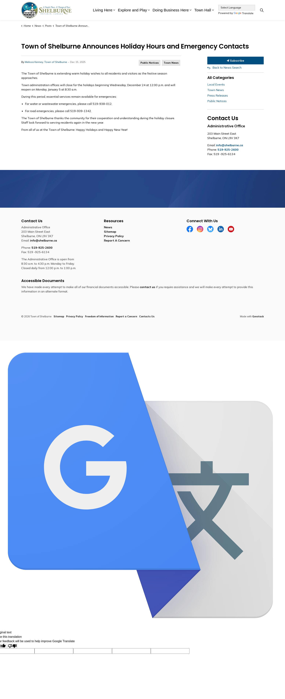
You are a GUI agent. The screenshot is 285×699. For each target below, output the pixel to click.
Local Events (216, 84)
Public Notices (149, 62)
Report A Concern (117, 240)
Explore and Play (132, 10)
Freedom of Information (99, 316)
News (108, 227)
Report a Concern (126, 316)
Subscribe (236, 60)
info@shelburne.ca (229, 145)
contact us (147, 287)
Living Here (102, 10)
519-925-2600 (228, 149)
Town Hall (202, 10)
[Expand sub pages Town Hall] (213, 10)
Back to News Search (226, 67)
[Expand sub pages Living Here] (114, 10)
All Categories (220, 77)
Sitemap (110, 231)
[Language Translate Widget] (236, 7)
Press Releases (217, 95)
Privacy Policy (114, 236)
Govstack (258, 316)
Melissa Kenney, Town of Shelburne (46, 62)
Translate (243, 13)
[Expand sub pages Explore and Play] (149, 10)
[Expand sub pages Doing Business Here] (190, 10)
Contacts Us (146, 316)
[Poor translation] (12, 645)
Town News (171, 62)
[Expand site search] (262, 10)
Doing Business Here (171, 10)
